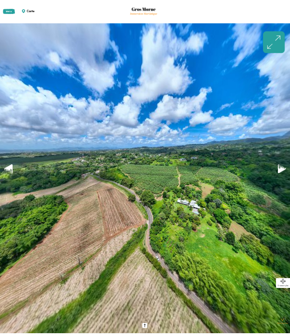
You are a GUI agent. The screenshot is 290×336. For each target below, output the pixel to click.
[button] (282, 169)
